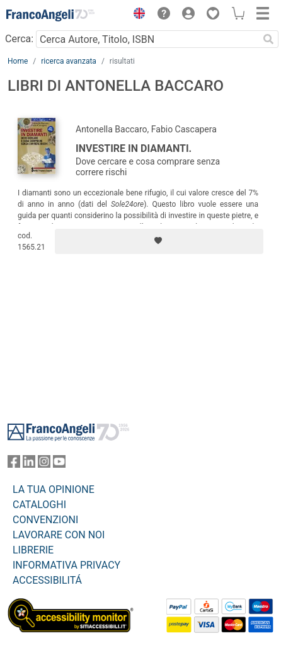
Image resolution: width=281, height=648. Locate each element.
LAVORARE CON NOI (59, 535)
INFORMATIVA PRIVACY (66, 565)
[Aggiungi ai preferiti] (159, 241)
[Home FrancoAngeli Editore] (50, 15)
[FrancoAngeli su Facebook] (14, 464)
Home (18, 61)
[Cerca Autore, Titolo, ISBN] (147, 39)
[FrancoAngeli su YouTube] (59, 464)
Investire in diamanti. (134, 148)
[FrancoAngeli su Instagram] (44, 464)
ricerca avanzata (68, 61)
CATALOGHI (39, 505)
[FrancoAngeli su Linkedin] (29, 464)
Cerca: (19, 39)
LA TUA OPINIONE (54, 489)
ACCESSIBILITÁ (47, 580)
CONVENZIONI (45, 520)
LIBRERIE (33, 550)
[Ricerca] (268, 39)
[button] (136, 15)
